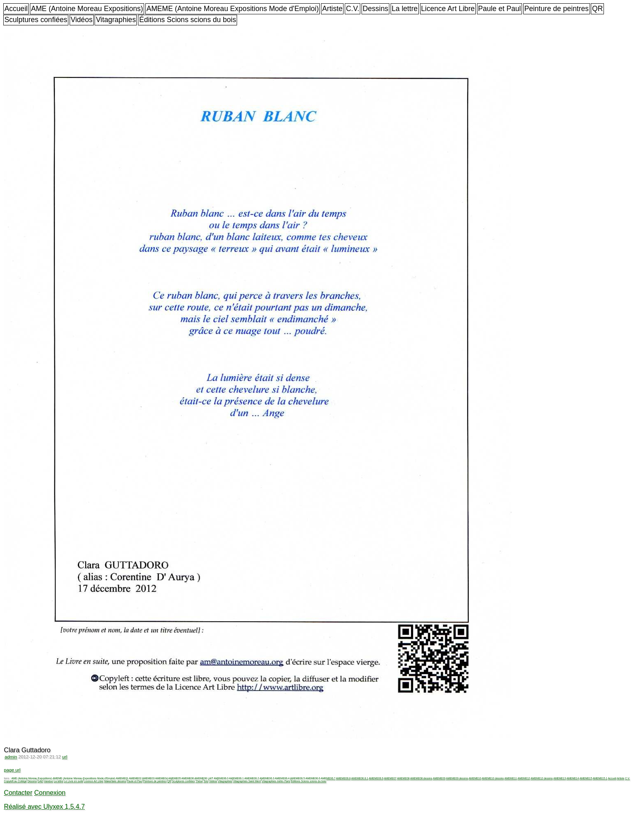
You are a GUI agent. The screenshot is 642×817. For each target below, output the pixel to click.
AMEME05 (174, 778)
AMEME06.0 (221, 778)
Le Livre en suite (73, 781)
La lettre (404, 9)
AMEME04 (161, 778)
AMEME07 (390, 778)
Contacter (18, 792)
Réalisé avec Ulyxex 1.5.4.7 (44, 806)
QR (597, 9)
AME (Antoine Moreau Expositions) (87, 9)
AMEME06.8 (343, 778)
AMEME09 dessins (457, 778)
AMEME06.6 (312, 778)
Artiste (332, 9)
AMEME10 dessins (493, 778)
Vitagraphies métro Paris (276, 781)
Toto (205, 781)
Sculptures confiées (36, 20)
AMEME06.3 (267, 778)
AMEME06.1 (236, 778)
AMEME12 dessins (542, 778)
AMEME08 (403, 778)
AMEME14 (572, 778)
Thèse (199, 781)
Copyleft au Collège (15, 781)
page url (12, 769)
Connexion (50, 792)
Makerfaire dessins (115, 781)
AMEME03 (148, 778)
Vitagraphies (116, 20)
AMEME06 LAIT (203, 778)
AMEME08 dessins (421, 778)
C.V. (352, 9)
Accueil (16, 9)
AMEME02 (135, 778)
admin (11, 756)
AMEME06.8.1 (359, 778)
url (64, 756)
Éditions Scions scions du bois (187, 20)
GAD (40, 781)
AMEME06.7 (328, 778)
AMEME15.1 (599, 778)
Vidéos (82, 20)
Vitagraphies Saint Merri (247, 781)
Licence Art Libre (448, 9)
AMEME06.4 (282, 778)
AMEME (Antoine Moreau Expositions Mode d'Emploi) (233, 9)
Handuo (48, 781)
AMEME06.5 (297, 778)
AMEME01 (122, 778)
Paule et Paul (499, 9)
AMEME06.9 (375, 778)
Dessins (376, 9)
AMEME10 (475, 778)
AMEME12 (524, 778)
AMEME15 (585, 778)
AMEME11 (510, 778)
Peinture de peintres (556, 9)
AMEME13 (559, 778)
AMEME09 (439, 778)
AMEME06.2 (251, 778)
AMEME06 (187, 778)
